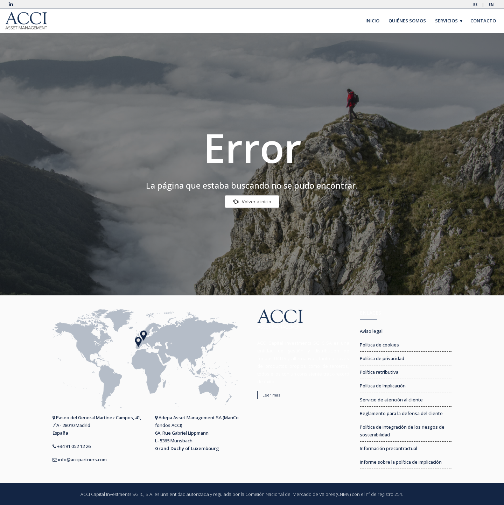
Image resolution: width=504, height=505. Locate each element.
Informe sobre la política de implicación (401, 462)
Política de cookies (379, 345)
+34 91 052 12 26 (71, 446)
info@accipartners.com (79, 459)
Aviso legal (371, 331)
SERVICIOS (449, 20)
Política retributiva (379, 372)
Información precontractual (388, 448)
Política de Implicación (383, 386)
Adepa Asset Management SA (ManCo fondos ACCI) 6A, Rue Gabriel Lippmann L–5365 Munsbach (197, 432)
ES (475, 4)
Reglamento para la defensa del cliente (401, 413)
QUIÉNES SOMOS (407, 20)
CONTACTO (483, 20)
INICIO (372, 20)
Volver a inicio (252, 201)
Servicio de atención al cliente (391, 400)
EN (491, 4)
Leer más (271, 395)
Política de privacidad (382, 358)
